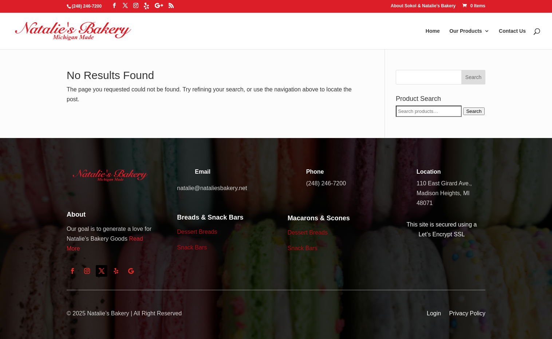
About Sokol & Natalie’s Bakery (423, 6)
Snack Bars (192, 247)
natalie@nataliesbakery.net (212, 188)
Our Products (465, 31)
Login (434, 313)
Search (473, 111)
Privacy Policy (467, 313)
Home (433, 31)
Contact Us (512, 31)
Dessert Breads (197, 232)
